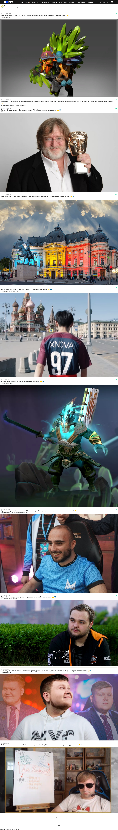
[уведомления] (104, 2)
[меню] (17, 2)
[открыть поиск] (100, 2)
